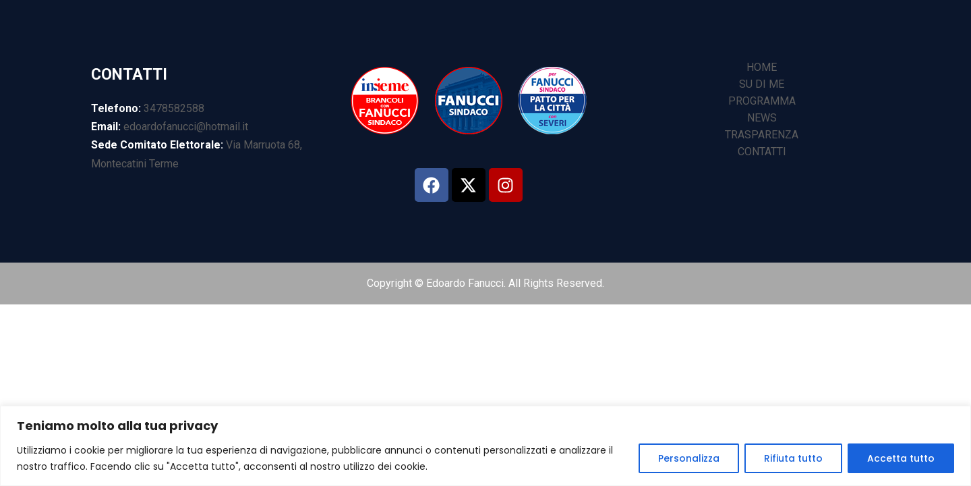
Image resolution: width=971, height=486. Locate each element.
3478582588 (174, 108)
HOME (761, 67)
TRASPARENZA (761, 134)
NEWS (762, 117)
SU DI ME (761, 84)
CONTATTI (762, 151)
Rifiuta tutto (793, 458)
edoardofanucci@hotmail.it (185, 126)
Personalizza (688, 458)
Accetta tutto (901, 458)
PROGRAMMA (762, 100)
